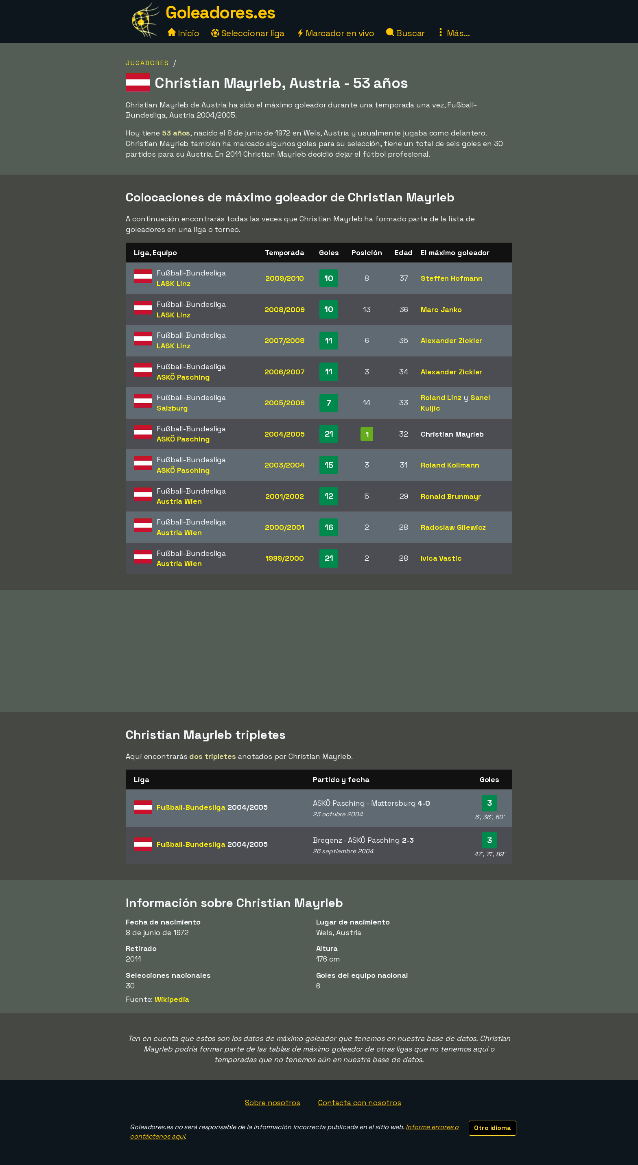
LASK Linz (173, 283)
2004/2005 (284, 434)
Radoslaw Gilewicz (453, 527)
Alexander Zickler (451, 340)
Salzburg (172, 408)
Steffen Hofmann (452, 278)
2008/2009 (284, 309)
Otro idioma (492, 1127)
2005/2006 (284, 402)
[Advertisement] (319, 651)
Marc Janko (441, 309)
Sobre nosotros (272, 1102)
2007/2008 (284, 340)
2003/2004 (284, 465)
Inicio (183, 33)
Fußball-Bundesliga (212, 807)
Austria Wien (179, 501)
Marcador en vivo (335, 33)
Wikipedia (172, 999)
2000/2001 (284, 527)
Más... (453, 33)
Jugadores (147, 63)
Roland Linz (441, 397)
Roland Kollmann (450, 465)
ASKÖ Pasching (183, 377)
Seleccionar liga (247, 33)
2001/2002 (284, 496)
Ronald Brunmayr (451, 496)
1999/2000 (284, 558)
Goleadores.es (220, 12)
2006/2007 (284, 371)
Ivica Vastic (441, 558)
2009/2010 (284, 278)
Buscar (405, 33)
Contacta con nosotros (359, 1102)
